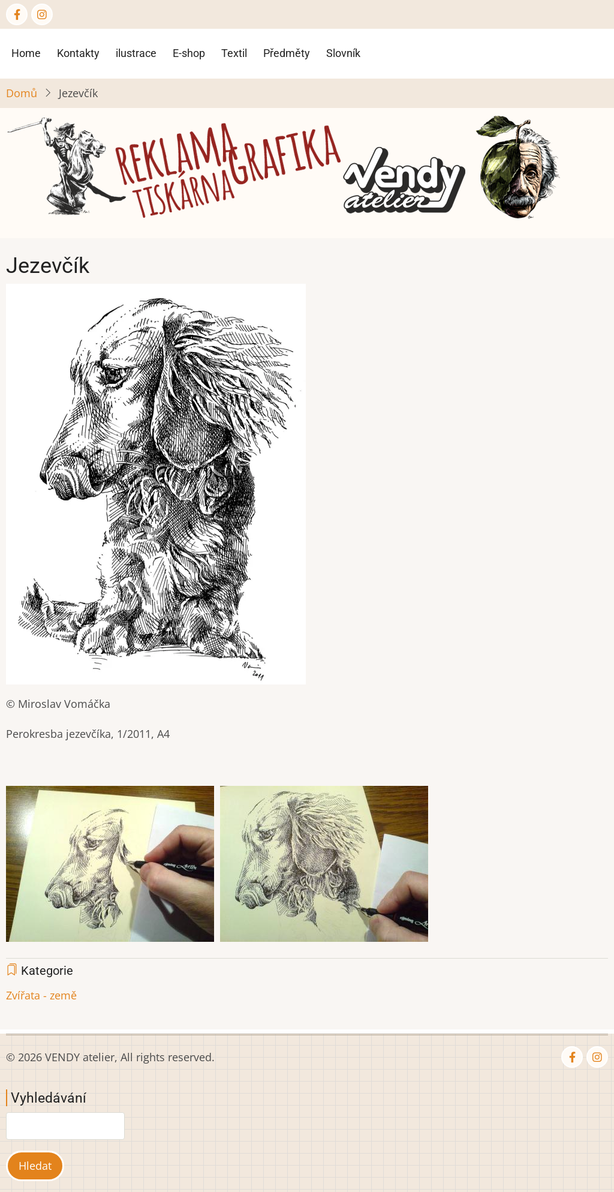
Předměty (286, 53)
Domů (21, 93)
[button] (156, 488)
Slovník (343, 53)
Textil (234, 53)
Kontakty (78, 53)
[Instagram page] (42, 14)
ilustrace (136, 53)
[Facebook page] (17, 14)
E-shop (189, 53)
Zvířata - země (41, 995)
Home (26, 53)
